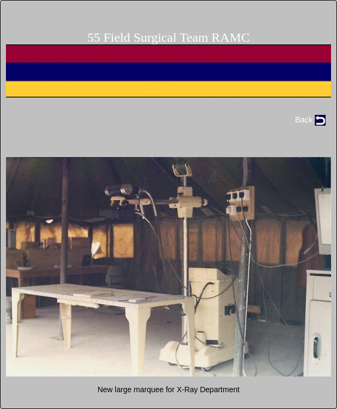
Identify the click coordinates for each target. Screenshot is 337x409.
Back (310, 119)
